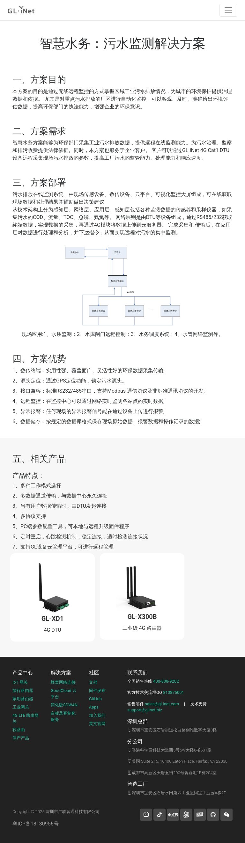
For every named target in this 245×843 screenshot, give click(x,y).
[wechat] (226, 815)
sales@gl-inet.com (162, 703)
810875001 (173, 692)
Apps (94, 707)
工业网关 (20, 707)
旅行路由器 (22, 690)
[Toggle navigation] (228, 10)
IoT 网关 (20, 682)
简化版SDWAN (64, 704)
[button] (146, 815)
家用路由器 (22, 698)
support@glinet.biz (144, 710)
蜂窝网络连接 (63, 682)
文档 (93, 682)
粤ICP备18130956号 (35, 824)
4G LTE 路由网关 (25, 718)
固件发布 (97, 690)
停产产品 (20, 738)
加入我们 (97, 715)
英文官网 (97, 723)
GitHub (95, 698)
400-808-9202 (166, 681)
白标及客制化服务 (63, 716)
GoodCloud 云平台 (64, 693)
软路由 (18, 729)
